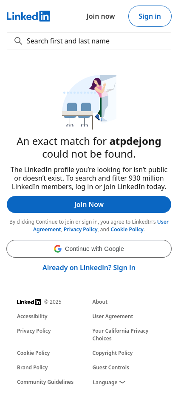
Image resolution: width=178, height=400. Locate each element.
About (100, 301)
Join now (101, 16)
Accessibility (32, 316)
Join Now (89, 204)
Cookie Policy (127, 229)
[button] (89, 248)
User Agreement (113, 316)
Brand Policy (32, 367)
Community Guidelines (45, 382)
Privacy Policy (80, 229)
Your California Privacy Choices (121, 334)
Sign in (150, 16)
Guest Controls (111, 367)
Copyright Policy (113, 353)
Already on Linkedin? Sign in (89, 267)
